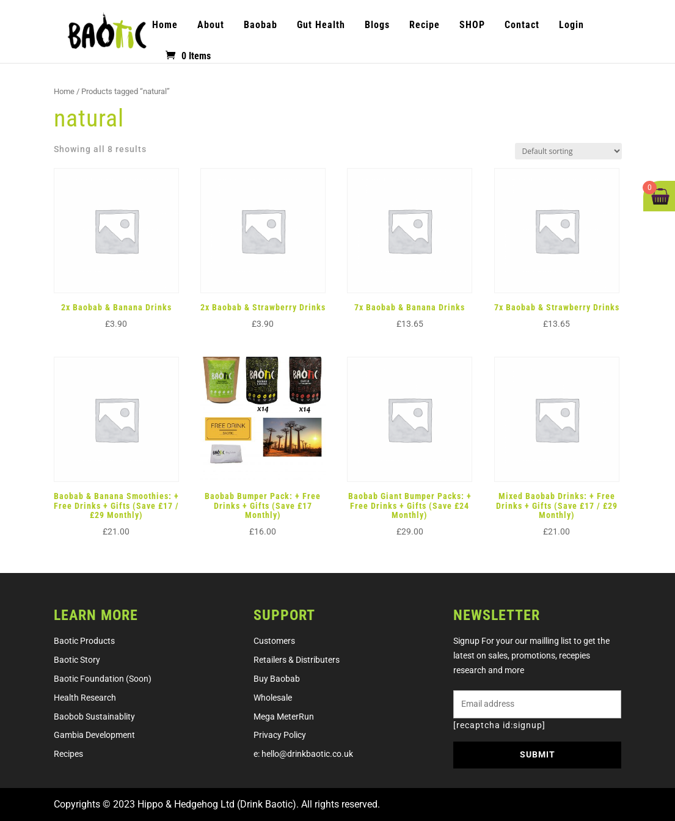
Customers (274, 641)
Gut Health (321, 25)
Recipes (68, 754)
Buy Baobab (277, 679)
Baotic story (77, 660)
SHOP (472, 25)
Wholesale (273, 697)
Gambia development (94, 735)
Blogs (377, 25)
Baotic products (84, 641)
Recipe (424, 25)
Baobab (260, 25)
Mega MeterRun (284, 716)
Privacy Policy (280, 735)
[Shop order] (568, 151)
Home (165, 25)
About (210, 25)
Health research (85, 697)
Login (571, 25)
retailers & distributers (297, 660)
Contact (522, 25)
